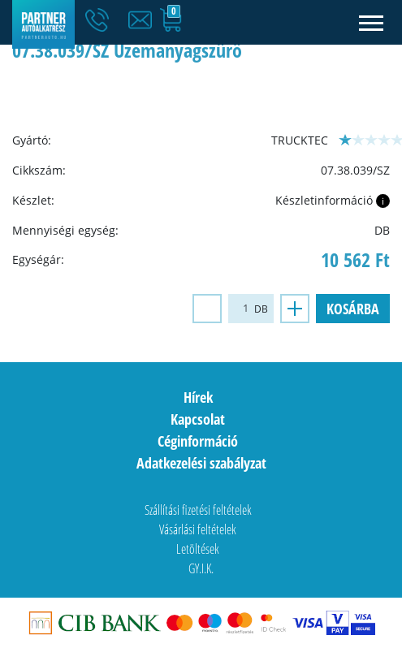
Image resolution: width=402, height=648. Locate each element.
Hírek (198, 397)
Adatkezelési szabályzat (201, 463)
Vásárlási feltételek (197, 529)
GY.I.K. (201, 568)
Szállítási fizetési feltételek (198, 510)
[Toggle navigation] (371, 22)
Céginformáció (198, 441)
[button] (143, 20)
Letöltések (197, 549)
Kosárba (352, 308)
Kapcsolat (198, 419)
